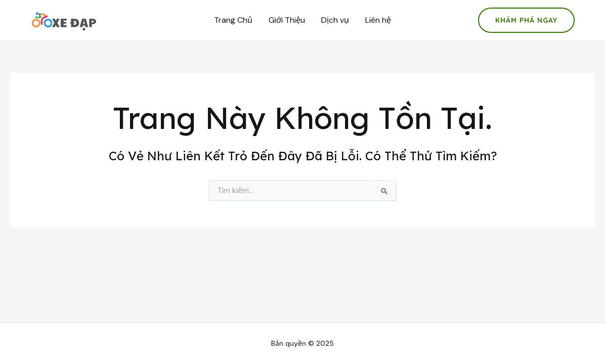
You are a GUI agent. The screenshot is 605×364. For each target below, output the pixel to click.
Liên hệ (378, 20)
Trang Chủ (233, 20)
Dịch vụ (335, 20)
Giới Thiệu (287, 20)
